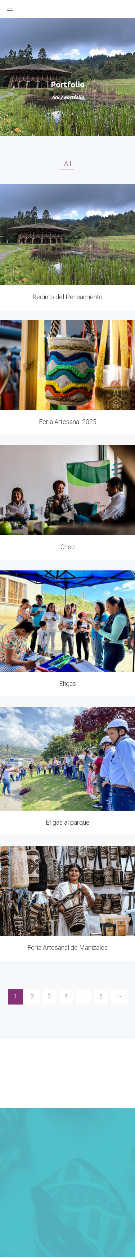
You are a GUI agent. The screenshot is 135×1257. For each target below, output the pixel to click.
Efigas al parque (68, 822)
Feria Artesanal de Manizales (67, 947)
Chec (67, 547)
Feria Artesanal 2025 (67, 421)
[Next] (119, 997)
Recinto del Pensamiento (67, 297)
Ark (55, 97)
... (83, 996)
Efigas (67, 683)
